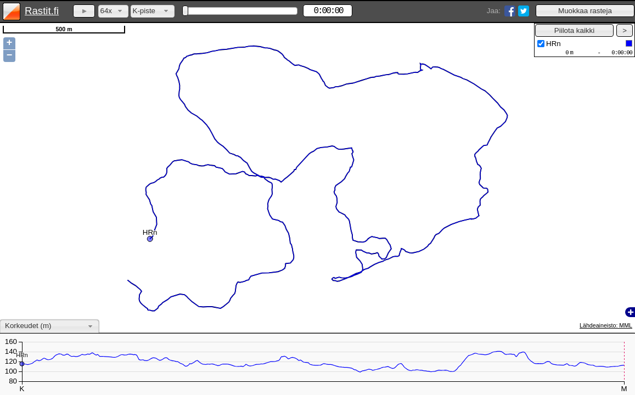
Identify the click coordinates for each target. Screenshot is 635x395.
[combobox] (113, 11)
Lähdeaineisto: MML (606, 325)
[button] (585, 10)
